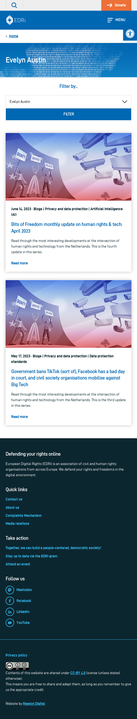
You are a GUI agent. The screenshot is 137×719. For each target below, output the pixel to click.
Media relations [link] (17, 523)
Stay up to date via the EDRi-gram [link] (31, 556)
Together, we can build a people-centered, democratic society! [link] (53, 548)
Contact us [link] (14, 499)
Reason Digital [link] (34, 703)
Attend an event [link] (18, 564)
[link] (130, 34)
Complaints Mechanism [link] (24, 515)
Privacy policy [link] (16, 655)
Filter (68, 114)
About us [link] (12, 507)
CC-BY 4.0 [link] (78, 673)
